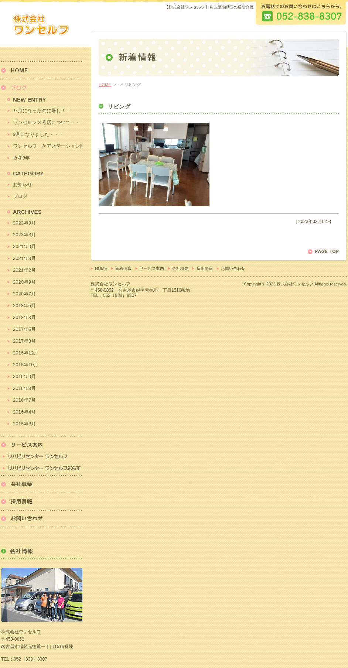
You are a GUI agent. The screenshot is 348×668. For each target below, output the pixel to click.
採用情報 (205, 268)
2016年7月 (24, 400)
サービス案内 (152, 268)
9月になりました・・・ (38, 134)
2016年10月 (25, 364)
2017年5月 (24, 329)
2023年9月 (24, 223)
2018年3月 (24, 317)
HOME (105, 84)
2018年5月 (24, 305)
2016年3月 (24, 424)
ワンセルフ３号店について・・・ (47, 122)
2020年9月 (24, 282)
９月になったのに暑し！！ (42, 110)
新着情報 (123, 268)
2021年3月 (24, 258)
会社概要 (180, 268)
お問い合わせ (233, 268)
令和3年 (21, 158)
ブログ (20, 196)
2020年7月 (24, 294)
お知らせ (22, 184)
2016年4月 (24, 412)
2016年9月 (24, 376)
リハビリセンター (41, 449)
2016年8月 (24, 388)
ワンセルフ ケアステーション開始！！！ (47, 146)
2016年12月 (25, 353)
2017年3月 (24, 341)
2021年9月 (24, 246)
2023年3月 (24, 234)
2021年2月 (24, 270)
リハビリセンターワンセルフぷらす (41, 468)
